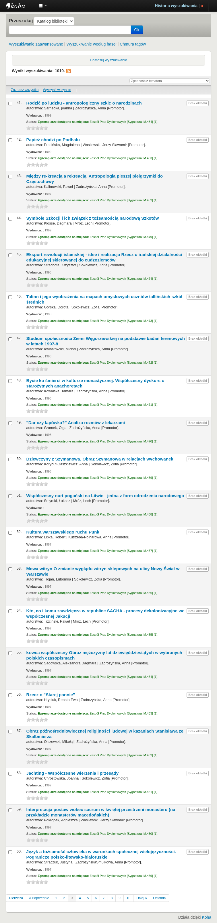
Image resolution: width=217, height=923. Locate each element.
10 (128, 898)
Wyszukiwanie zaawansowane (36, 44)
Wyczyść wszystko (57, 90)
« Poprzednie (39, 898)
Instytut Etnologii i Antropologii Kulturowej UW (20, 5)
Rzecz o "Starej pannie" (50, 694)
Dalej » (141, 898)
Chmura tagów (133, 44)
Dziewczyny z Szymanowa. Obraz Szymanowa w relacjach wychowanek (99, 458)
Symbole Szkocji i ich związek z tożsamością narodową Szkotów (92, 218)
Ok (137, 29)
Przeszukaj (21, 20)
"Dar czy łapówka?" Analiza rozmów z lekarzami (75, 422)
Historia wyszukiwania (176, 5)
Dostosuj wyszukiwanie (108, 60)
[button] (42, 5)
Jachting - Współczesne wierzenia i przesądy (72, 773)
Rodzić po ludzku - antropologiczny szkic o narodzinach (84, 103)
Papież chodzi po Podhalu (53, 139)
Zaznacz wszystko (24, 90)
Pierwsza (16, 898)
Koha (206, 917)
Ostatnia (159, 898)
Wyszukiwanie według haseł (92, 44)
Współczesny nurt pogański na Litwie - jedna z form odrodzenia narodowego (105, 495)
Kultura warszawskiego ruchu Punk (62, 532)
